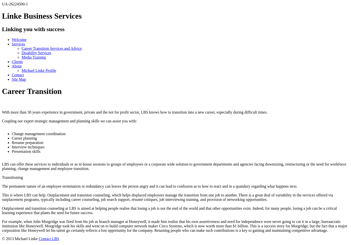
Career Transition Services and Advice (52, 48)
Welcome (19, 40)
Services (18, 44)
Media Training (34, 57)
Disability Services (36, 53)
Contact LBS (49, 239)
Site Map (19, 79)
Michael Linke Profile (39, 70)
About (17, 66)
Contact (18, 75)
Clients (17, 62)
